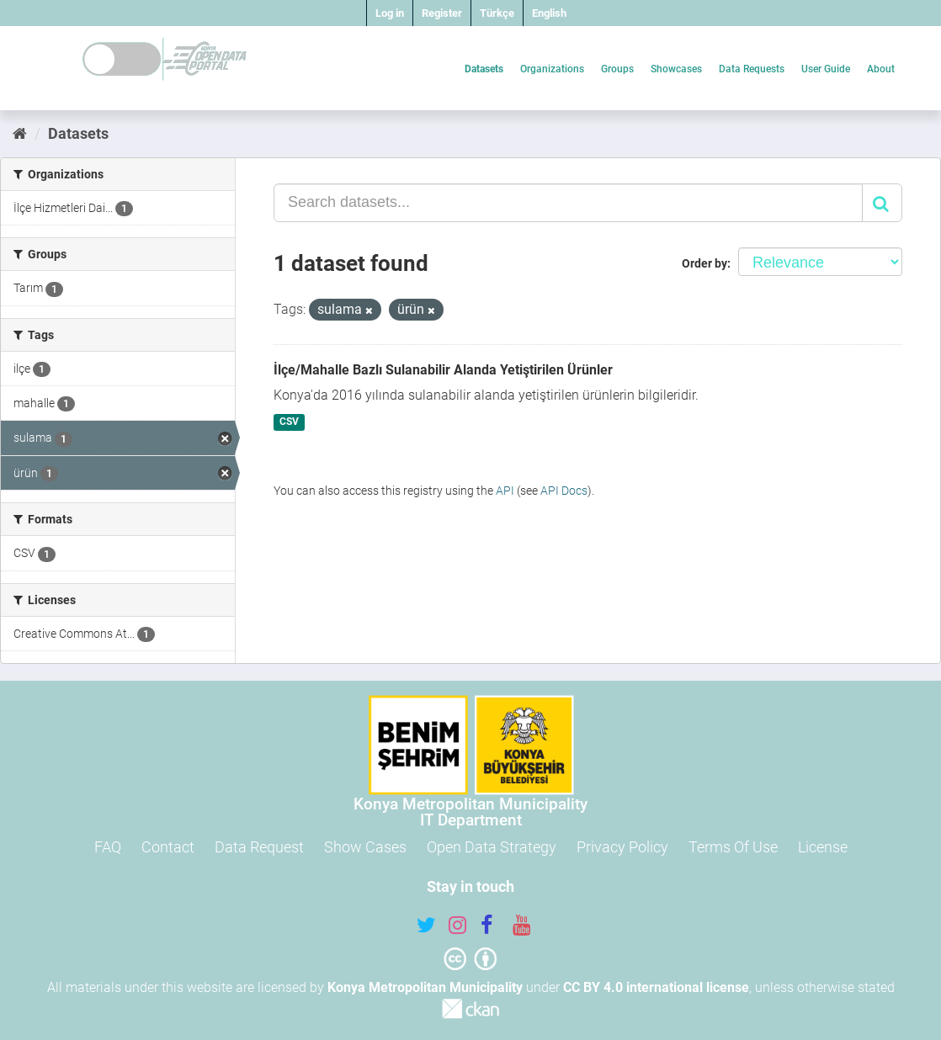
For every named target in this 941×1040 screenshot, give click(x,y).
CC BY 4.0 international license (656, 987)
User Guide (825, 69)
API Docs (563, 490)
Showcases (676, 69)
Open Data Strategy (491, 847)
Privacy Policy (622, 847)
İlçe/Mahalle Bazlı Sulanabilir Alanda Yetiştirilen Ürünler (443, 370)
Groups (617, 69)
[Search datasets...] (568, 202)
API (505, 490)
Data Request (259, 847)
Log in (389, 13)
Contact (167, 847)
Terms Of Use (733, 847)
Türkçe (497, 13)
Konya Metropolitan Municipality (425, 987)
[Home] (20, 133)
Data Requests (751, 69)
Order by (704, 263)
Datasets (484, 69)
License (823, 847)
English (549, 13)
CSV (289, 422)
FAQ (107, 847)
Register (442, 13)
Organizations (552, 69)
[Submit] (882, 202)
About (881, 69)
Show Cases (365, 847)
